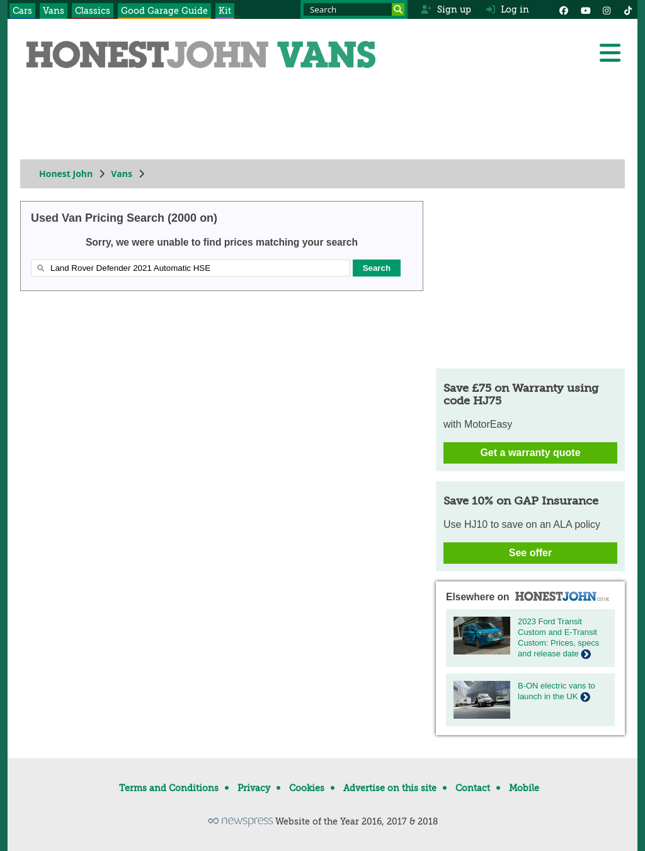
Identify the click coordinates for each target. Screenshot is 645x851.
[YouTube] (585, 9)
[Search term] (354, 9)
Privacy (253, 788)
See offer (530, 552)
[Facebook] (563, 9)
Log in (507, 9)
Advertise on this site (390, 788)
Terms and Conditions (169, 788)
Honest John (66, 174)
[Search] (398, 9)
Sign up (445, 9)
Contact (472, 788)
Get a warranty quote (530, 452)
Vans (53, 11)
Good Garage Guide (164, 11)
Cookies (306, 788)
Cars (22, 11)
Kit (225, 11)
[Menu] (610, 53)
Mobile (524, 788)
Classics (92, 11)
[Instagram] (606, 9)
